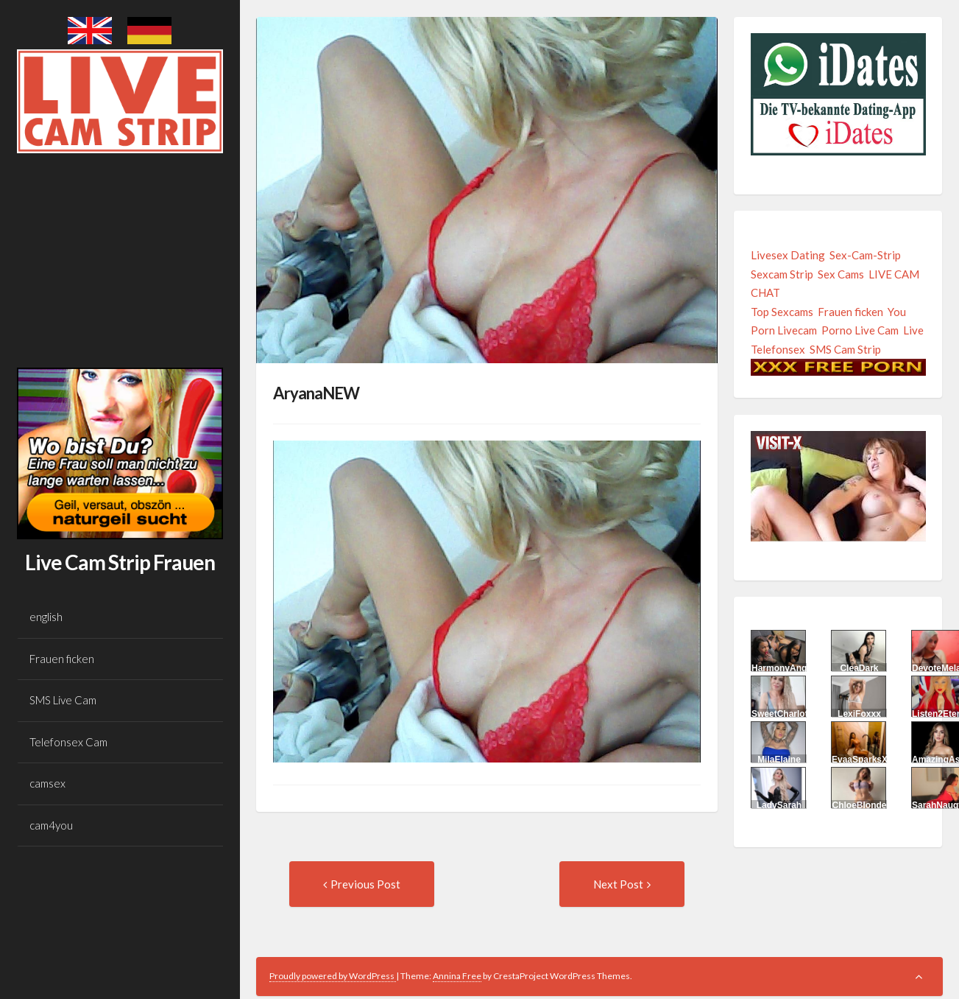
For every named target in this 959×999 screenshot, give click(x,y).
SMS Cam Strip (845, 349)
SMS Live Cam (62, 700)
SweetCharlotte (783, 714)
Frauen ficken (61, 658)
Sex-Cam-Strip (865, 255)
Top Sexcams (782, 311)
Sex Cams (841, 274)
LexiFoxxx (859, 714)
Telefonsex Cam (68, 742)
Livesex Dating (788, 255)
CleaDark (859, 668)
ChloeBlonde (859, 805)
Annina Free (457, 975)
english (46, 616)
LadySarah (779, 805)
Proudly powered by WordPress (332, 975)
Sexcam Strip (782, 274)
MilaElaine (779, 759)
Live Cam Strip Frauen (120, 562)
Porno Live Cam (860, 330)
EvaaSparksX (860, 759)
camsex (47, 783)
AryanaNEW (316, 393)
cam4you (51, 825)
